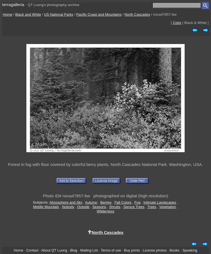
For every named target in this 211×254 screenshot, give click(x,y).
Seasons (99, 207)
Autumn (91, 202)
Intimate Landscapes (159, 202)
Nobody (68, 207)
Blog (73, 250)
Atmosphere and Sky (65, 202)
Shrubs (114, 207)
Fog (137, 202)
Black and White (28, 14)
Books (174, 250)
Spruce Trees (134, 207)
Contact (32, 250)
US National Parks (58, 14)
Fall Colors (123, 202)
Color (177, 23)
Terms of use (111, 250)
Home (7, 14)
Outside (83, 207)
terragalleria (13, 4)
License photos (155, 250)
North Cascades (137, 14)
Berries (106, 202)
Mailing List (89, 250)
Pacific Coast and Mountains (98, 14)
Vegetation (167, 207)
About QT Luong (54, 250)
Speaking (189, 250)
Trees (151, 207)
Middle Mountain (46, 207)
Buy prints (132, 250)
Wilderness (105, 211)
